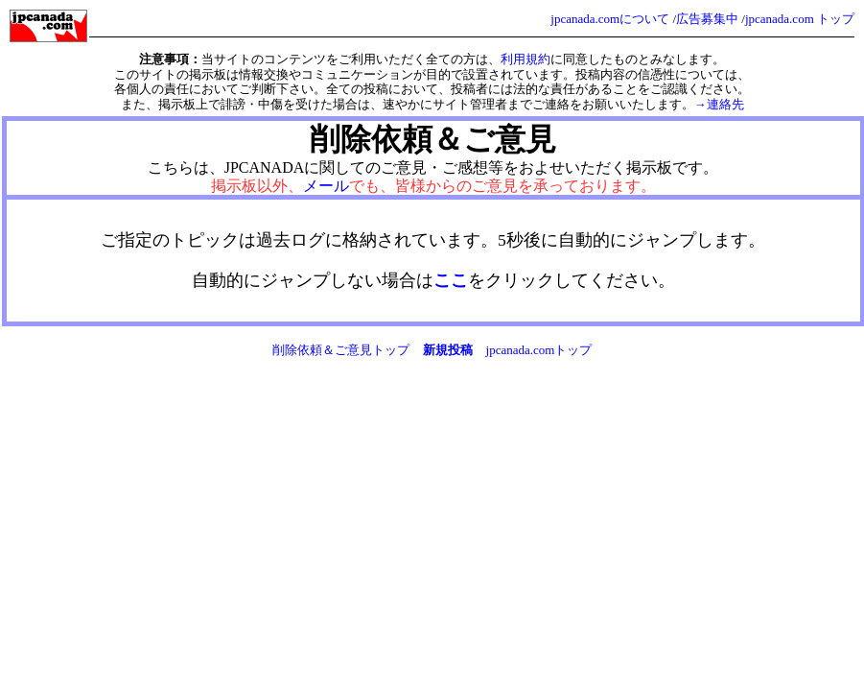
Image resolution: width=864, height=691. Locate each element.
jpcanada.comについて (609, 19)
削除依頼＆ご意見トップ (340, 350)
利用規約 (525, 59)
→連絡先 (719, 104)
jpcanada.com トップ (799, 19)
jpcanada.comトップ (539, 350)
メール (326, 186)
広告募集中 (707, 19)
